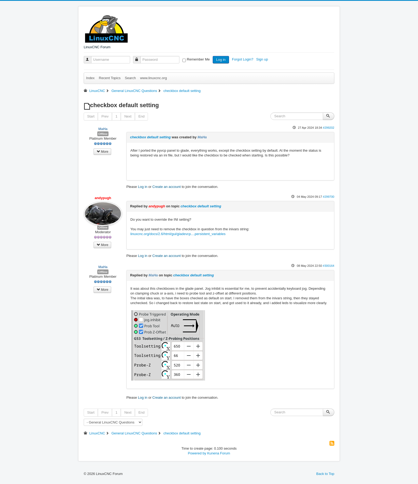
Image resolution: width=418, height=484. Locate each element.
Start (90, 116)
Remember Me (198, 59)
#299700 (328, 196)
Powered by (197, 453)
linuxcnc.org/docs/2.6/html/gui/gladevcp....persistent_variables (178, 234)
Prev (104, 116)
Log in (221, 60)
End (141, 116)
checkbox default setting (150, 137)
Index (90, 78)
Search (130, 78)
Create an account (166, 187)
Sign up (262, 59)
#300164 (328, 265)
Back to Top (325, 474)
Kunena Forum (218, 453)
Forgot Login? (243, 59)
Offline (103, 133)
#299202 (328, 127)
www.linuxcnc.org (153, 78)
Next (127, 116)
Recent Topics (109, 78)
